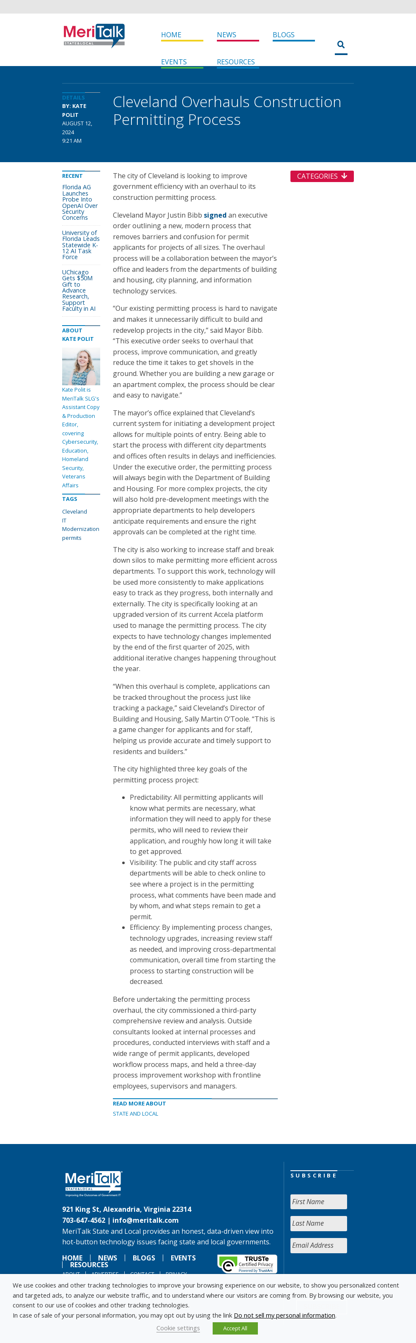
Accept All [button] (235, 1328)
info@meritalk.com (145, 1220)
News (226, 34)
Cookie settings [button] (178, 1328)
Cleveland (74, 511)
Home (171, 34)
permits (72, 538)
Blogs (284, 34)
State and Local (135, 1113)
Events (174, 61)
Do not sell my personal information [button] (284, 1315)
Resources (236, 61)
